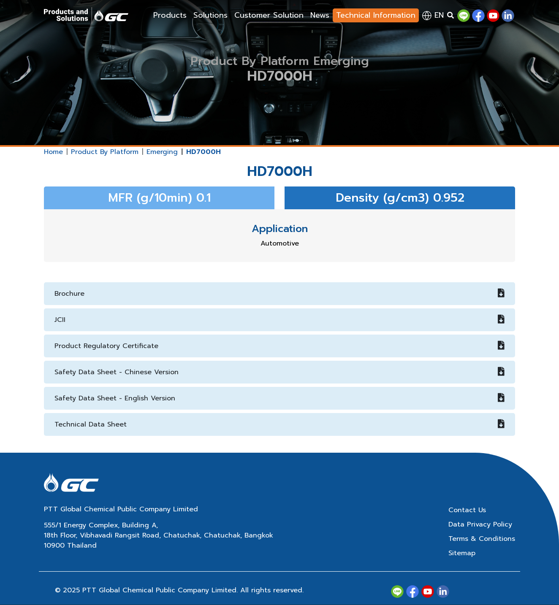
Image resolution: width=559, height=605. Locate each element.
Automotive (280, 243)
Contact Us (467, 510)
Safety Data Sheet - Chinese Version (279, 372)
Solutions (210, 15)
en (433, 15)
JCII (279, 320)
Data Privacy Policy (480, 524)
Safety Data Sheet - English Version (279, 398)
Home (53, 152)
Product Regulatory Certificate (279, 346)
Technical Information (375, 15)
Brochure (279, 294)
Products (170, 15)
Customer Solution (269, 15)
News (319, 15)
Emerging (162, 152)
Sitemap (461, 553)
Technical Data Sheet (279, 424)
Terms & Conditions (481, 539)
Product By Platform (104, 152)
